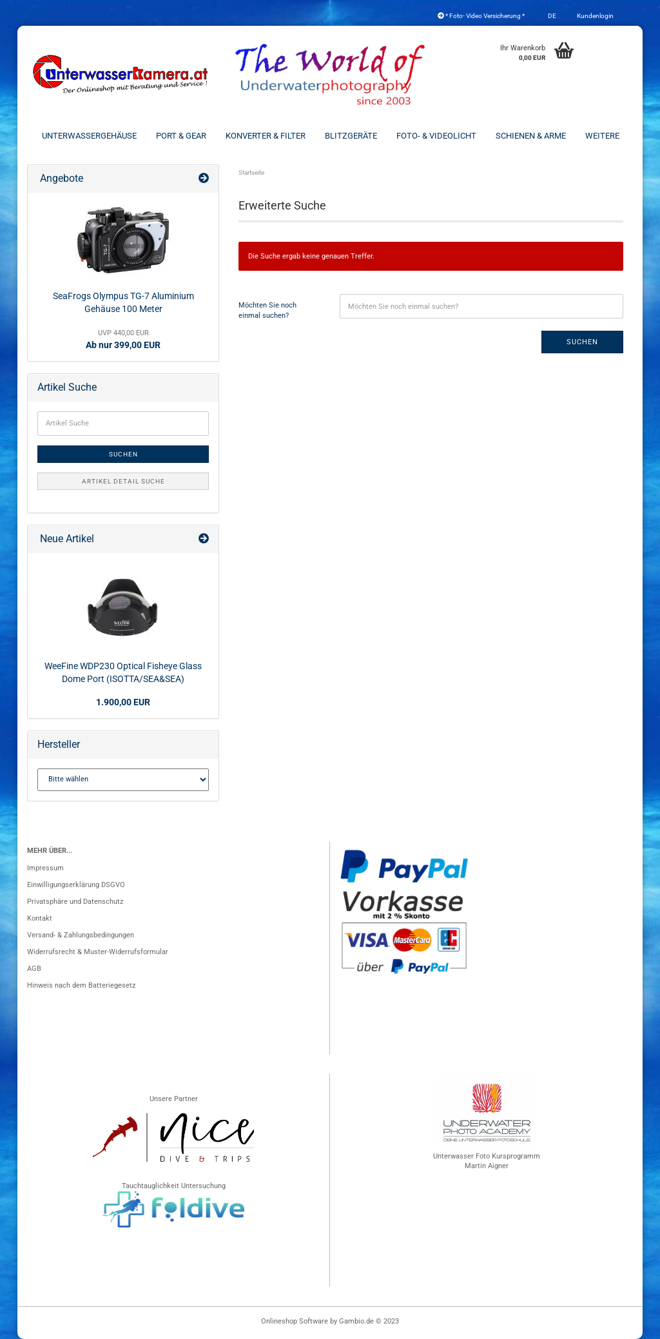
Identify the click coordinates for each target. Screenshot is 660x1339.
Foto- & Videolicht (436, 136)
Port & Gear (181, 136)
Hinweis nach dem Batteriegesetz (81, 985)
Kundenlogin (595, 15)
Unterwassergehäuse (89, 136)
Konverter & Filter (266, 136)
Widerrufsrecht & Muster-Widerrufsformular (97, 952)
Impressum (45, 868)
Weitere (602, 136)
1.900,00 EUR (123, 702)
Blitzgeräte (351, 136)
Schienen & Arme (531, 136)
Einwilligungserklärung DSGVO (76, 885)
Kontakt (39, 918)
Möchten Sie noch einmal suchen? (267, 310)
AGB (34, 968)
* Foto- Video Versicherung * (481, 15)
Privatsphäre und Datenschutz (75, 901)
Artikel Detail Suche (123, 481)
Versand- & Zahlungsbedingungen (80, 935)
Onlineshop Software (294, 1321)
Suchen (582, 342)
